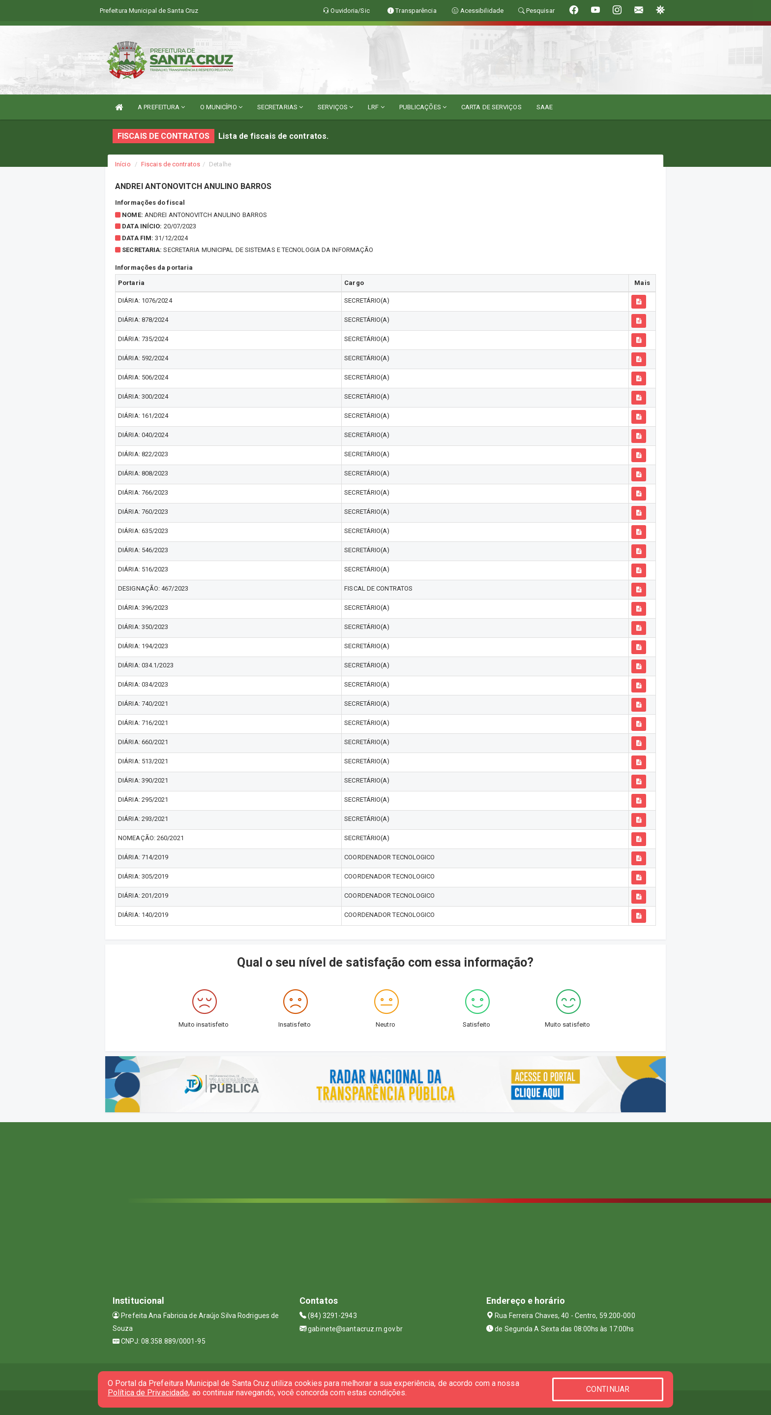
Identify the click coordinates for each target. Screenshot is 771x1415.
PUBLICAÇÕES (422, 107)
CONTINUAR (607, 1389)
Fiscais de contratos (170, 164)
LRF (376, 107)
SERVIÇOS (335, 107)
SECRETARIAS (280, 107)
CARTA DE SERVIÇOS (491, 107)
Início (123, 164)
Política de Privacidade (148, 1392)
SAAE (544, 107)
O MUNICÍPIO (221, 107)
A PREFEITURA (161, 107)
